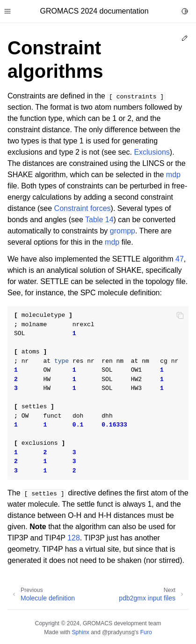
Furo (146, 632)
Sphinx (80, 632)
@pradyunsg (118, 632)
